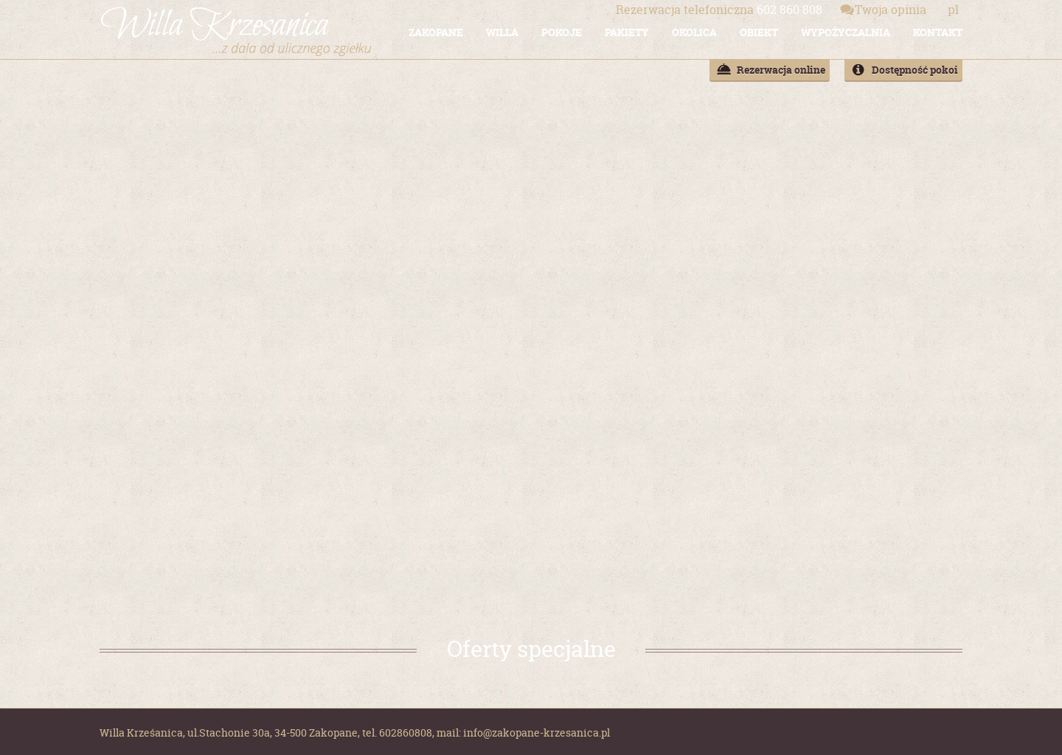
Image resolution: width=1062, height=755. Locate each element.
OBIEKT (759, 32)
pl (953, 9)
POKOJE (561, 32)
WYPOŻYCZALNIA (845, 32)
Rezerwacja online (781, 70)
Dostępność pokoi (915, 70)
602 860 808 (719, 9)
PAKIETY (627, 32)
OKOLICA (694, 32)
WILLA (502, 32)
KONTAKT (937, 32)
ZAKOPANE (436, 32)
